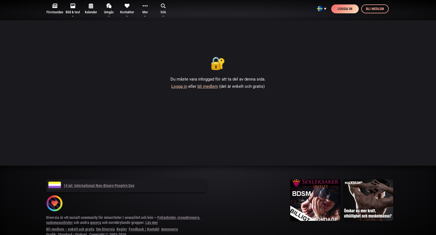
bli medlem (207, 86)
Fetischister (166, 217)
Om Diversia (105, 229)
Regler (122, 229)
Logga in (345, 9)
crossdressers (188, 217)
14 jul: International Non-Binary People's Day (91, 185)
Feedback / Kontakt (144, 229)
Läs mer (151, 222)
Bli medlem (375, 9)
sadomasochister (59, 222)
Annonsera (169, 229)
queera (95, 222)
